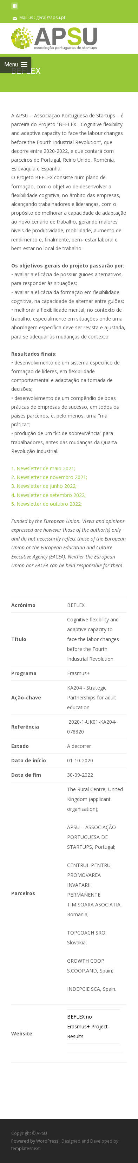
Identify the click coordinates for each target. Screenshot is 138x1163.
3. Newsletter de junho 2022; (44, 486)
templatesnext (25, 1148)
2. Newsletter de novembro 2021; (49, 477)
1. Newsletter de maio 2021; (43, 468)
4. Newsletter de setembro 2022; (48, 495)
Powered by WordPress (35, 1141)
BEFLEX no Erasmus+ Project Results (87, 1026)
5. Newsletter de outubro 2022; (46, 503)
